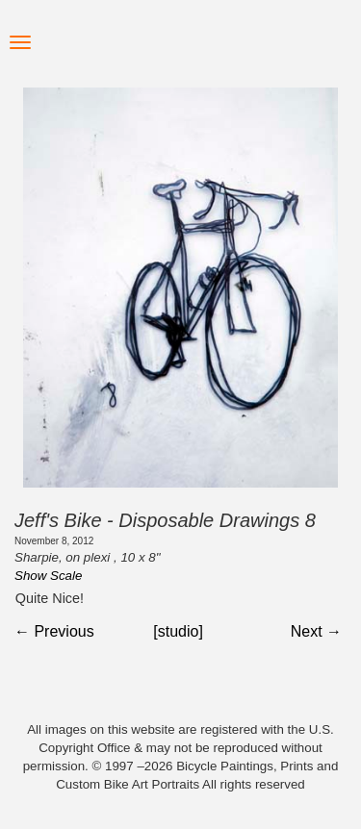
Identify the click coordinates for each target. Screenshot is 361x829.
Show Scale (48, 575)
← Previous (54, 631)
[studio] (178, 631)
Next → (316, 631)
